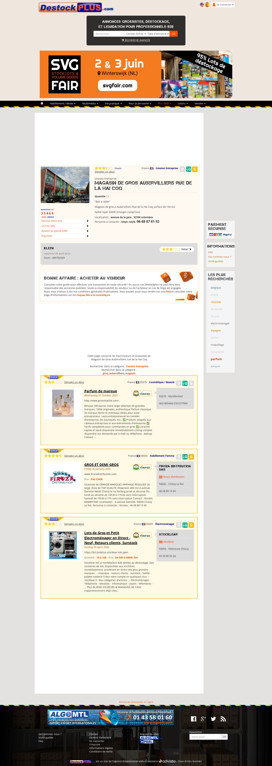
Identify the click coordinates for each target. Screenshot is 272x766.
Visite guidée (215, 261)
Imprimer (46, 235)
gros (105, 373)
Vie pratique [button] (113, 103)
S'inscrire (94, 744)
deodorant (217, 309)
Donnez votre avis (51, 220)
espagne (216, 330)
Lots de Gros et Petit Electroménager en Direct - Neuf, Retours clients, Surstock (110, 537)
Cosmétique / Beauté (161, 382)
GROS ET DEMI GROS (101, 464)
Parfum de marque (100, 391)
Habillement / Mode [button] (62, 103)
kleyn (49, 248)
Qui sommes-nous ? (219, 256)
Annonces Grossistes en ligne (136, 702)
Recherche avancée (136, 40)
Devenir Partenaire (100, 737)
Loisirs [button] (183, 103)
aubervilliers (116, 373)
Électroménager (164, 524)
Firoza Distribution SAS (175, 468)
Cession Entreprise (167, 168)
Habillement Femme (162, 455)
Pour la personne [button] (140, 103)
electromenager (220, 323)
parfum (216, 359)
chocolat (216, 302)
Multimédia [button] (90, 103)
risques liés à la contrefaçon (93, 295)
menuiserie (217, 352)
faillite (214, 337)
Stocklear (168, 534)
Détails (118, 168)
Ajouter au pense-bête (54, 230)
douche (215, 316)
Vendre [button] (200, 103)
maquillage (217, 344)
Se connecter (96, 741)
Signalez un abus (105, 171)
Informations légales (101, 748)
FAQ (168, 291)
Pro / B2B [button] (164, 103)
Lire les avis (48, 225)
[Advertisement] (119, 140)
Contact (93, 734)
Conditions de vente (101, 751)
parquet (215, 366)
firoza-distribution (173, 476)
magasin (130, 373)
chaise (214, 294)
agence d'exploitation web (128, 761)
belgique (216, 287)
